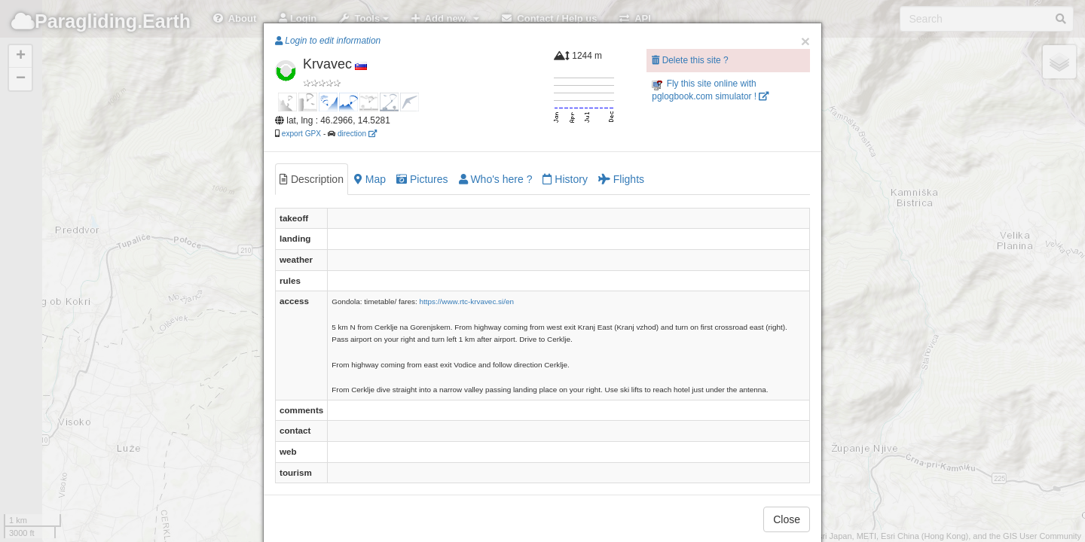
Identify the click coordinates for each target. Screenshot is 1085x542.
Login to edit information (328, 40)
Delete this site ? (690, 60)
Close (786, 519)
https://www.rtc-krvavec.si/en (467, 301)
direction (357, 133)
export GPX (301, 133)
